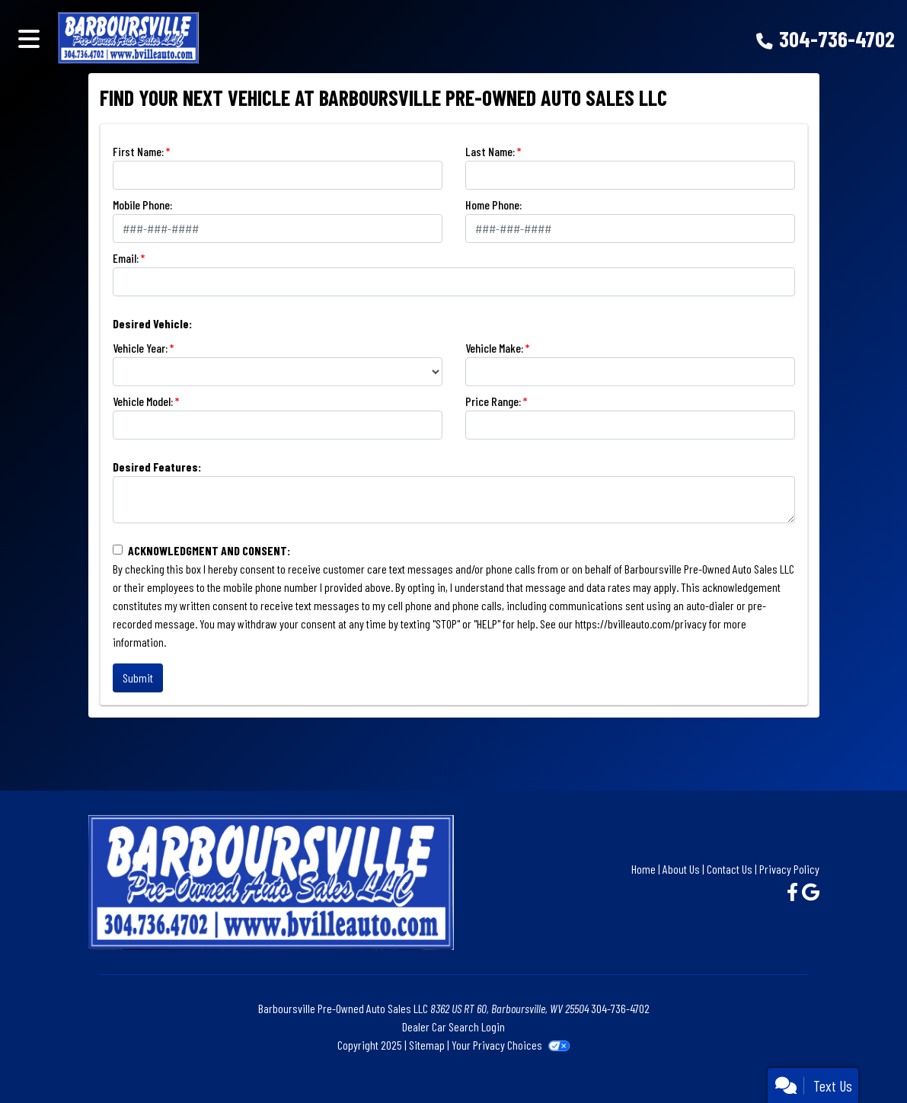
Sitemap (427, 1044)
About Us (681, 869)
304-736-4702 (837, 38)
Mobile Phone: (142, 204)
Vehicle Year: (140, 347)
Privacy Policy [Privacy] (789, 869)
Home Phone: (493, 204)
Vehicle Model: (143, 401)
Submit (138, 677)
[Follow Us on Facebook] (794, 892)
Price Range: (493, 401)
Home (643, 869)
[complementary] (861, 1057)
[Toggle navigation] (29, 38)
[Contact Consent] (118, 550)
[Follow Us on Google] (810, 892)
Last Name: (490, 151)
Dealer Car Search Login (453, 1026)
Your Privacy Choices (511, 1044)
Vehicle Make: (494, 347)
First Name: (138, 151)
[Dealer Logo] (252, 38)
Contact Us (729, 869)
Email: (126, 258)
